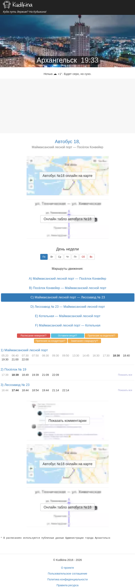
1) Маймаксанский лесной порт (24, 350)
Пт (75, 256)
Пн (43, 256)
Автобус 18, (67, 141)
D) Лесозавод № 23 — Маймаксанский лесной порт (67, 306)
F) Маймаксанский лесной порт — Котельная (67, 325)
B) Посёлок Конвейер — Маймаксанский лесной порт (67, 288)
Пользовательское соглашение (67, 573)
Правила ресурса (67, 585)
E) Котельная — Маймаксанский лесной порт (67, 316)
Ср (59, 256)
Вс (91, 256)
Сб (83, 256)
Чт (67, 256)
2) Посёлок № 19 (13, 369)
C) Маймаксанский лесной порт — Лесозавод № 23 (67, 297)
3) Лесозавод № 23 (15, 385)
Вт (52, 256)
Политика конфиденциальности (67, 579)
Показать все (125, 374)
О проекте (67, 567)
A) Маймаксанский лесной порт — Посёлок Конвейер (67, 278)
